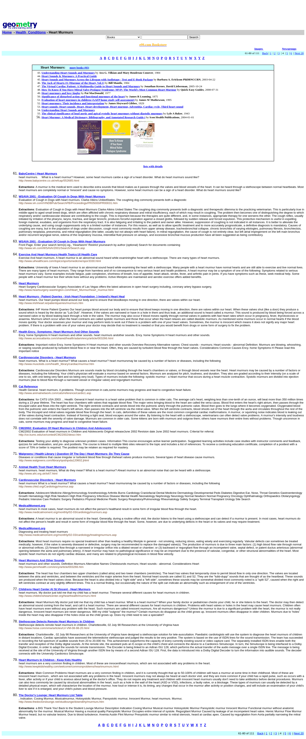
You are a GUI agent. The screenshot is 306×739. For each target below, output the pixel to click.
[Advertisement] (153, 11)
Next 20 (299, 53)
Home (7, 32)
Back (265, 53)
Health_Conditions (31, 32)
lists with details (153, 166)
